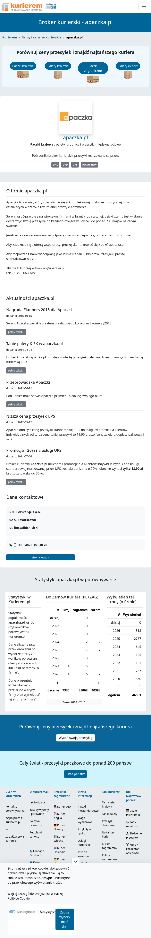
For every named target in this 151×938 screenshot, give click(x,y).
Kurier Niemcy (59, 827)
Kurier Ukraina (59, 861)
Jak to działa (37, 802)
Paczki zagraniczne (93, 68)
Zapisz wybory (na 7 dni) (64, 919)
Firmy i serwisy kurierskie (42, 37)
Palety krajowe (58, 66)
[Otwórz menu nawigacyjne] (143, 6)
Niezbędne (25, 912)
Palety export (128, 66)
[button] (76, 861)
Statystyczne (49, 912)
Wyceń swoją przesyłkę (75, 738)
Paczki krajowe (23, 66)
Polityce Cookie (19, 898)
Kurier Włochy (59, 838)
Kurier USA (62, 806)
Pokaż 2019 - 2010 (74, 702)
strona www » (40, 557)
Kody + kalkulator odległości (132, 849)
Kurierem (9, 37)
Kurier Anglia (59, 816)
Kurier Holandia (59, 850)
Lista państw (75, 774)
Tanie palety (109, 814)
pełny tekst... (16, 332)
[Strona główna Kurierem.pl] (28, 6)
